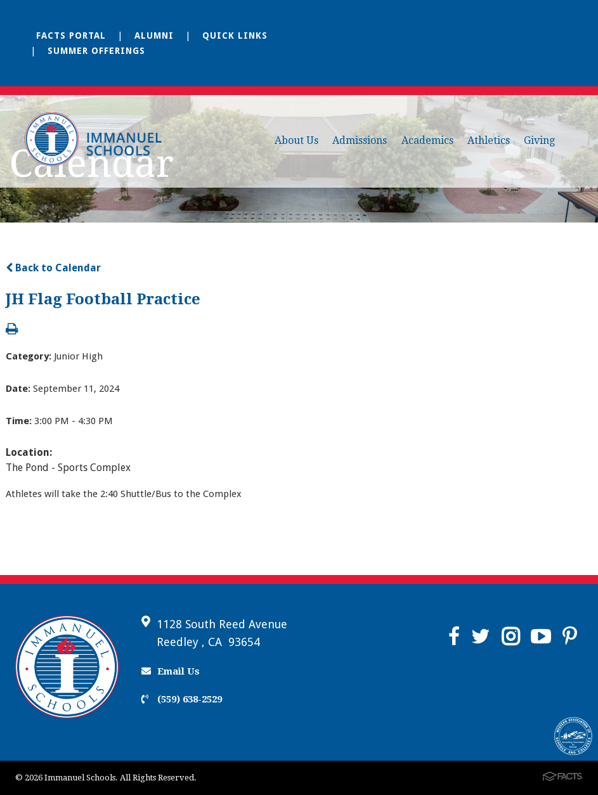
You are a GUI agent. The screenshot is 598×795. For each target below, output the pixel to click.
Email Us (170, 671)
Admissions (359, 140)
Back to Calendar (53, 268)
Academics (427, 140)
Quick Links (235, 35)
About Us (296, 140)
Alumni (154, 35)
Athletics (488, 140)
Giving (539, 140)
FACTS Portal (71, 35)
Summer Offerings (96, 51)
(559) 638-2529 (181, 699)
